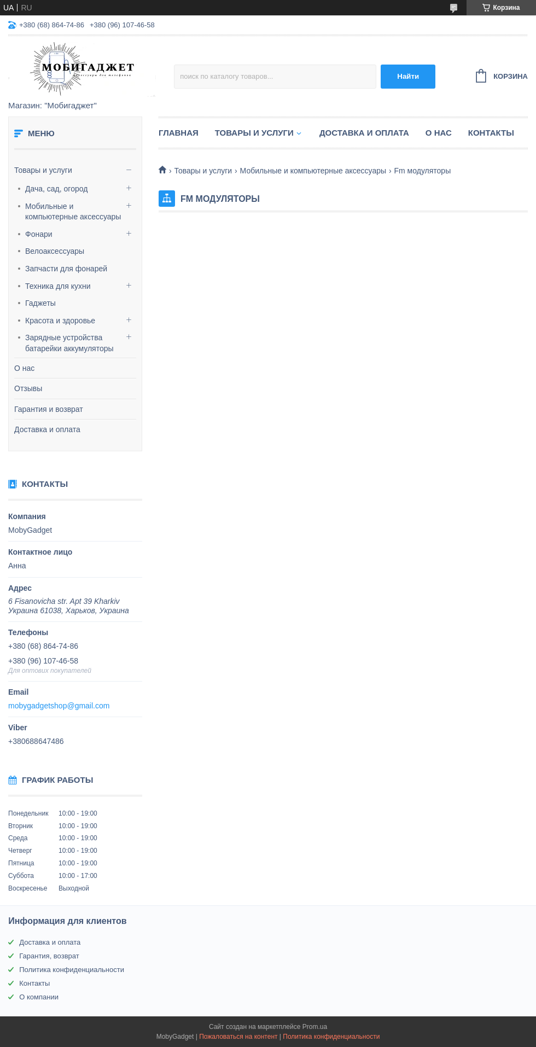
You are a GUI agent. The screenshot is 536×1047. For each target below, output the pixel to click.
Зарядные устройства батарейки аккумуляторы (69, 343)
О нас (24, 368)
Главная (179, 133)
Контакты (491, 133)
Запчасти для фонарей (66, 268)
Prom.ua (314, 1027)
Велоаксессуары (54, 251)
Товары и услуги (43, 170)
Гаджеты (40, 303)
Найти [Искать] (408, 76)
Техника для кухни (58, 286)
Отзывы (28, 388)
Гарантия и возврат (48, 409)
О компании (39, 997)
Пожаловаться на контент (238, 1036)
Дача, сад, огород (56, 188)
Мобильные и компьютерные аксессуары (73, 212)
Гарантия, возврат (49, 956)
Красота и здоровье (60, 320)
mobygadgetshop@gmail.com (58, 705)
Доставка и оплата (47, 429)
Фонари (39, 234)
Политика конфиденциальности (71, 969)
